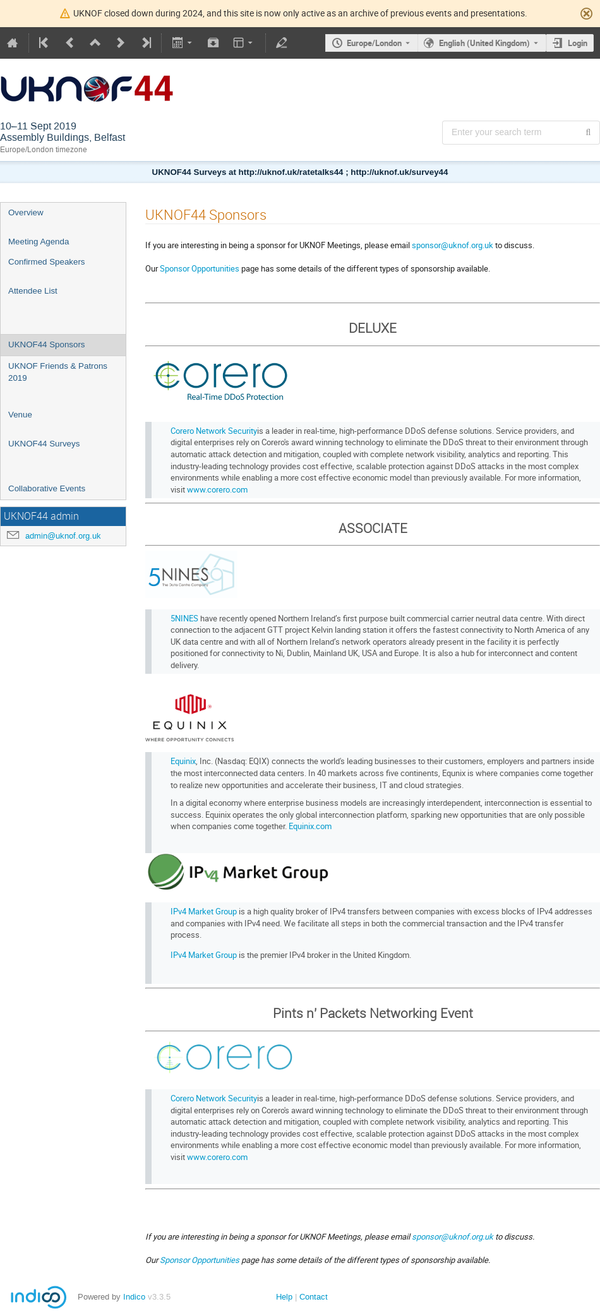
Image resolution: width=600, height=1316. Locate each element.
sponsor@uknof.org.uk (452, 245)
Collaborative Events (46, 488)
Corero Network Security (214, 430)
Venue (20, 414)
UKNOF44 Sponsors (46, 344)
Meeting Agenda (38, 241)
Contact (313, 1296)
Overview (26, 212)
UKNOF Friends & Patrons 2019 (57, 372)
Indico (134, 1296)
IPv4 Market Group (204, 911)
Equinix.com (310, 826)
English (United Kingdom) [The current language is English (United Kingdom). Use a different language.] (484, 43)
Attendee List (32, 291)
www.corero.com (217, 489)
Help (284, 1296)
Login (577, 43)
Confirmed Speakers (46, 261)
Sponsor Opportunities (199, 268)
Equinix (183, 761)
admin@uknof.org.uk (63, 535)
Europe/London (374, 43)
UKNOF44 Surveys (44, 443)
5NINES (184, 618)
